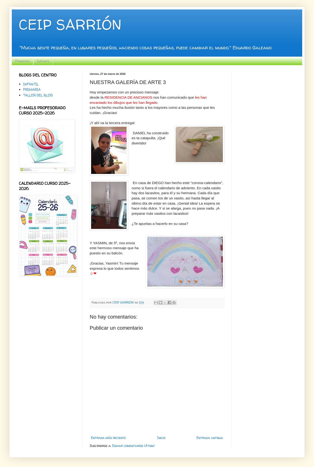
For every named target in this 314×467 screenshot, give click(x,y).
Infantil (43, 61)
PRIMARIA (32, 89)
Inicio (161, 437)
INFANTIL (31, 84)
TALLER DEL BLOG (38, 95)
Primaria (22, 61)
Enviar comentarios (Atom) (133, 445)
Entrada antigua (209, 437)
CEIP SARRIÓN (70, 24)
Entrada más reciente (108, 437)
